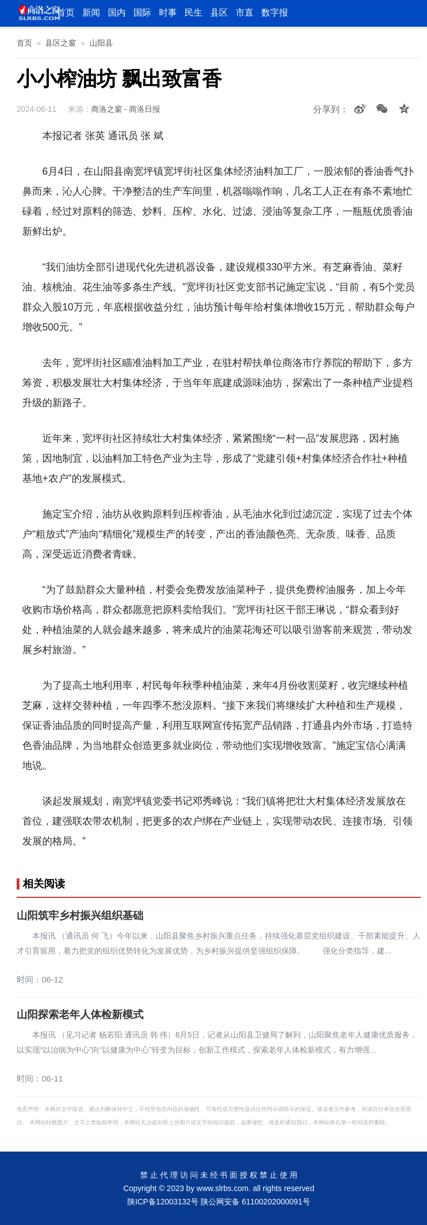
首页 (66, 12)
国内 (117, 12)
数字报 (274, 12)
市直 (245, 12)
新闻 (91, 12)
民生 (193, 12)
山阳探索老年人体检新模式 (80, 1014)
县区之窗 (60, 42)
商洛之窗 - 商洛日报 (125, 109)
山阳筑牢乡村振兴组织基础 (80, 915)
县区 (219, 12)
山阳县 (101, 42)
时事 (168, 12)
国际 (142, 12)
